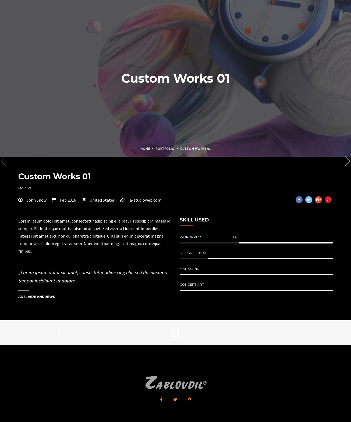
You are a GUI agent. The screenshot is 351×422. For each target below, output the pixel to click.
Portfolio (165, 149)
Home (145, 149)
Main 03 (24, 188)
